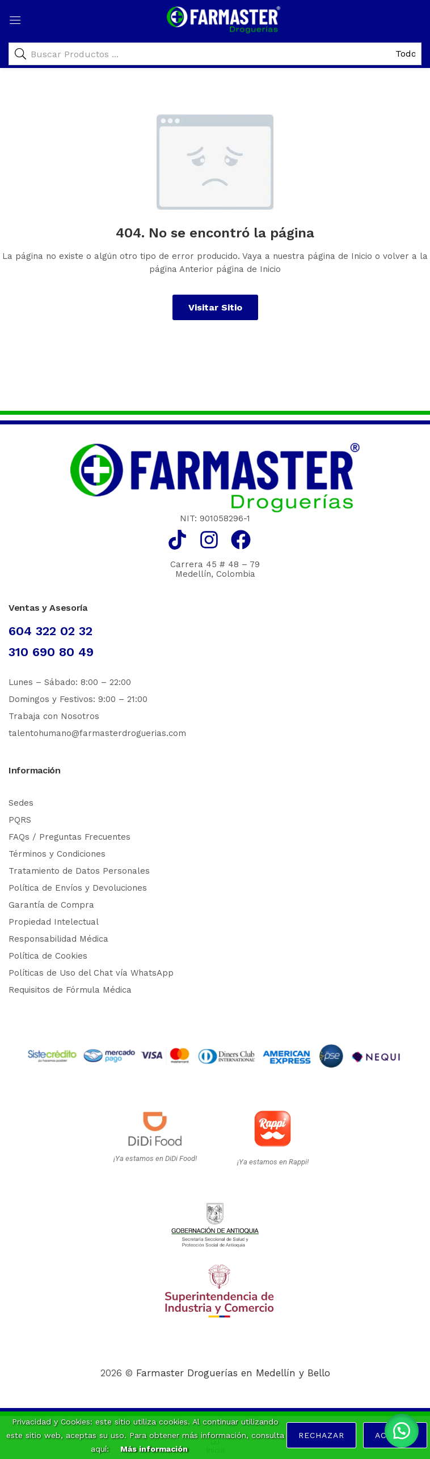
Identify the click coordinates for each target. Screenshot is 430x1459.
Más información (154, 1448)
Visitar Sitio (215, 307)
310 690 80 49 (51, 652)
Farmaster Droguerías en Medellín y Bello (233, 1373)
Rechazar (321, 1435)
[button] (402, 1431)
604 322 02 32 (50, 631)
